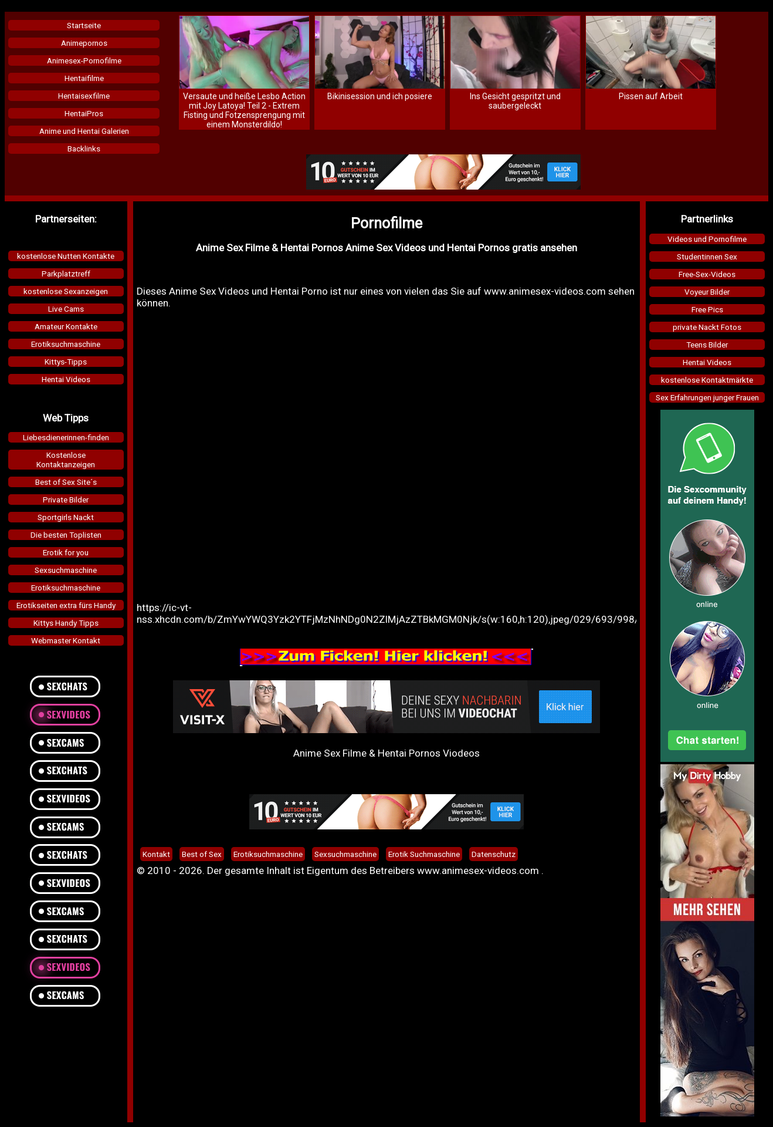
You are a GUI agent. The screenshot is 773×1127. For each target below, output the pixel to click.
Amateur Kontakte (66, 326)
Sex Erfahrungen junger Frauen (707, 397)
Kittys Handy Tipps (66, 622)
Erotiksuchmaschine (65, 344)
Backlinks (83, 148)
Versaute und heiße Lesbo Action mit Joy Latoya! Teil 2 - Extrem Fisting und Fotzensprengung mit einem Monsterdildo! (244, 110)
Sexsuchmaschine (66, 570)
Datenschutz (494, 854)
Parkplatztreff (66, 273)
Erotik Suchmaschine (424, 854)
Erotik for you (66, 552)
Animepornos (84, 43)
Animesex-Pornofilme (84, 60)
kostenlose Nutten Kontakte (65, 256)
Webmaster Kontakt (65, 640)
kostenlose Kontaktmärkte (707, 379)
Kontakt (156, 854)
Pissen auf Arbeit (651, 96)
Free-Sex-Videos (707, 274)
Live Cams (66, 308)
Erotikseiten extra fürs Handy (66, 605)
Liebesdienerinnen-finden (66, 437)
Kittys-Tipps (66, 361)
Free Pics (707, 309)
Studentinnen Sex (707, 256)
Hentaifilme (84, 78)
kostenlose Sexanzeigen (65, 291)
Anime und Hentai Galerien (84, 131)
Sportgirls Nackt (66, 517)
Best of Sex (202, 854)
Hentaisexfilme (84, 95)
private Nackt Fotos (707, 327)
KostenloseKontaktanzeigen (65, 459)
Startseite (84, 25)
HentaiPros (84, 113)
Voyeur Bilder (707, 291)
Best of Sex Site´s (66, 482)
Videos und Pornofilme (707, 239)
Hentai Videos (66, 379)
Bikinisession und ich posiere (379, 96)
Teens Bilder (707, 344)
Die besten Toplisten (65, 534)
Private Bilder (66, 499)
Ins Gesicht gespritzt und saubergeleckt (515, 101)
